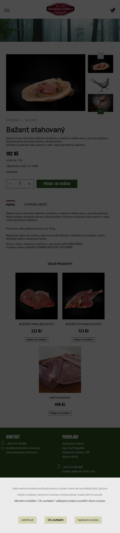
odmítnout (27, 519)
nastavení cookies (88, 519)
